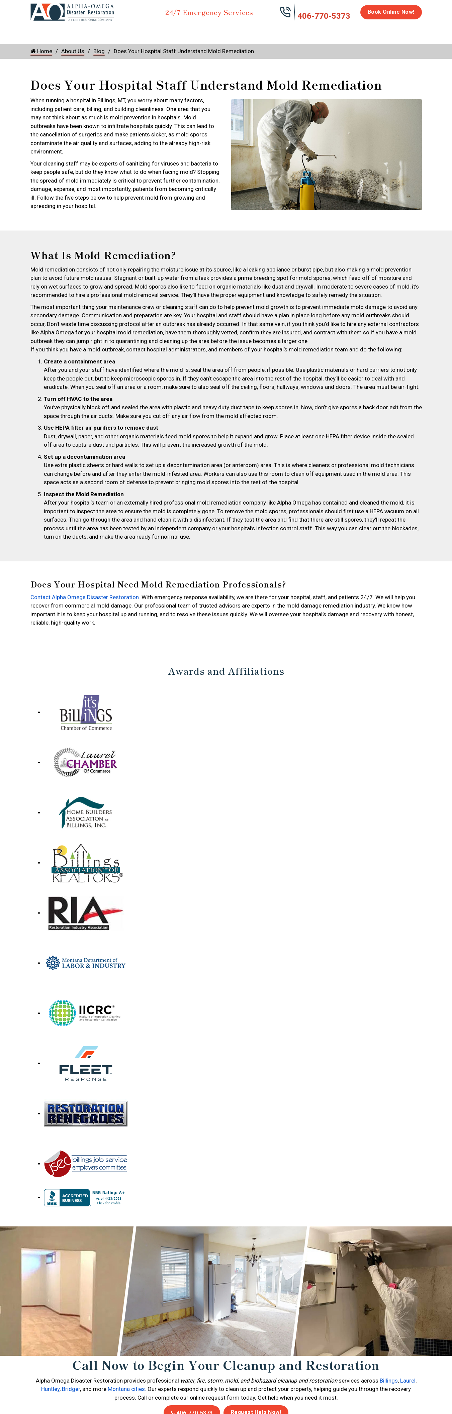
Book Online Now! (391, 12)
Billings (389, 1380)
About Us (404, 34)
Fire (99, 31)
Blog (99, 51)
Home (38, 31)
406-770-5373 (323, 16)
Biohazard (264, 31)
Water (66, 31)
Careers (372, 31)
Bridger (71, 1389)
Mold (181, 31)
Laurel (408, 1380)
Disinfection (222, 31)
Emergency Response (311, 34)
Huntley (50, 1389)
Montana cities (126, 1389)
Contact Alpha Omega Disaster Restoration (84, 597)
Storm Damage (135, 34)
